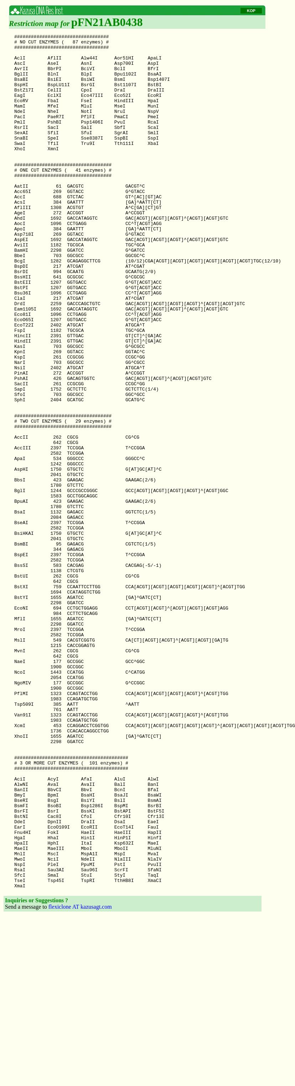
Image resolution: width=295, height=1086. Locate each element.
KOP (251, 11)
